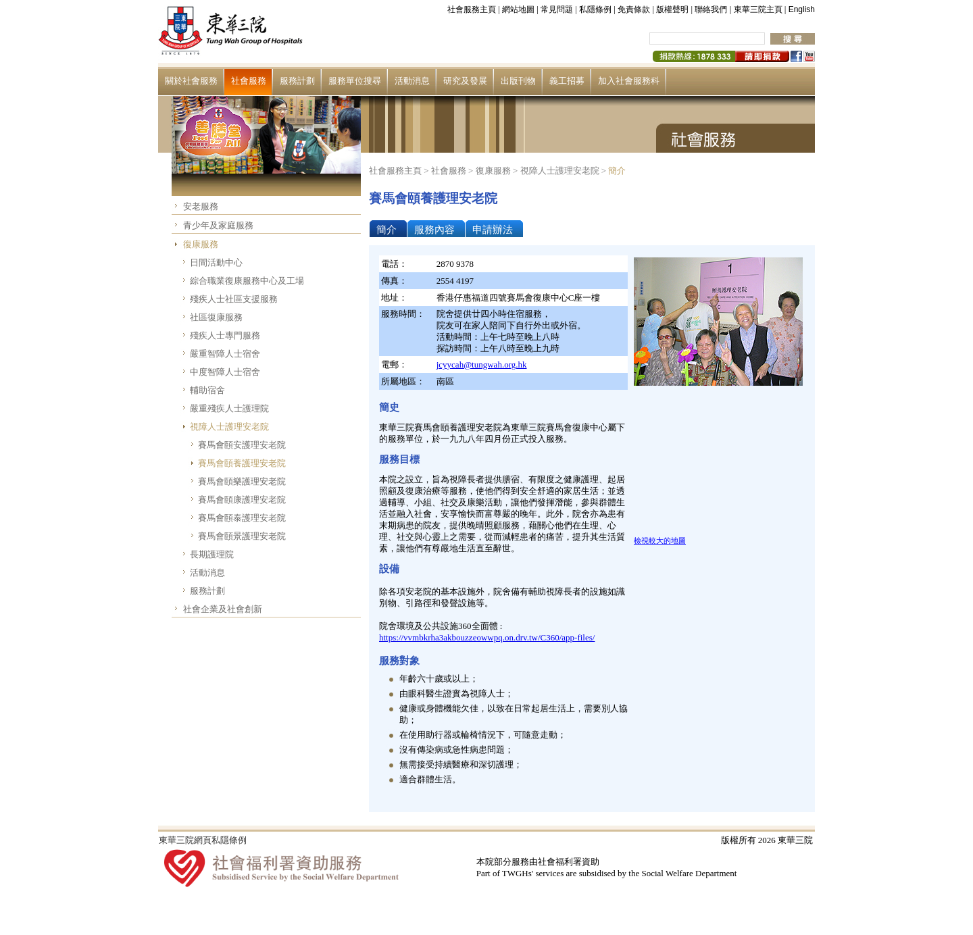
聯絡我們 (711, 9)
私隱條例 (595, 9)
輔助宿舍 (207, 390)
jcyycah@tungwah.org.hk (481, 364)
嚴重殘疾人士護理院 (229, 408)
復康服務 (200, 244)
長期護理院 (212, 554)
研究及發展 (465, 81)
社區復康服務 (216, 317)
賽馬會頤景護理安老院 (242, 536)
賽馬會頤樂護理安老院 (242, 481)
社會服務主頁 (471, 9)
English (802, 9)
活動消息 (412, 81)
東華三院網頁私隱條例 (203, 840)
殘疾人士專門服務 (225, 335)
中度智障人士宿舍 (225, 372)
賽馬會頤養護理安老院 (242, 463)
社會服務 (248, 81)
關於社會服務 (191, 81)
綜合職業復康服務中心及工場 (247, 281)
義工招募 (566, 81)
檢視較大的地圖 (660, 540)
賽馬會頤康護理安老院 (242, 500)
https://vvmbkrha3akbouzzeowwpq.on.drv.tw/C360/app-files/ (487, 637)
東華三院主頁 (758, 9)
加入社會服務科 (628, 81)
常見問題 (557, 9)
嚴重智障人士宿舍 (225, 354)
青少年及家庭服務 (218, 225)
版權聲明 (672, 9)
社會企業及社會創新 (222, 609)
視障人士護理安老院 (229, 427)
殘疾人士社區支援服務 (234, 299)
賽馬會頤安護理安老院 (242, 445)
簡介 (617, 171)
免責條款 (634, 9)
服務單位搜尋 (354, 81)
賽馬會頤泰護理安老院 (242, 518)
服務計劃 (297, 81)
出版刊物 (518, 81)
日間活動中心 (216, 262)
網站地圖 (518, 9)
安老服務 (200, 206)
